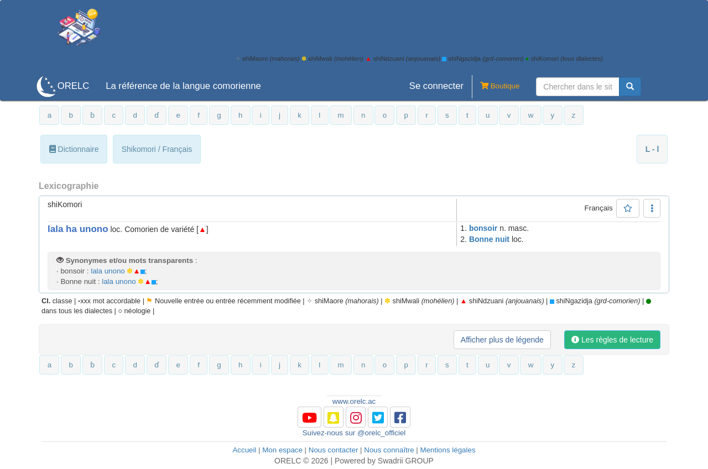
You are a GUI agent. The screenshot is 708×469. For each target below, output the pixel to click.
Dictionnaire (74, 149)
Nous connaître (389, 450)
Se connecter (436, 86)
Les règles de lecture (612, 339)
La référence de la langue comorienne (183, 86)
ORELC (73, 86)
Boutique (495, 86)
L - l (652, 149)
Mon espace (282, 450)
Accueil (244, 450)
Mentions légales (448, 450)
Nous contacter (333, 450)
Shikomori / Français (157, 149)
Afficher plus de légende (502, 339)
